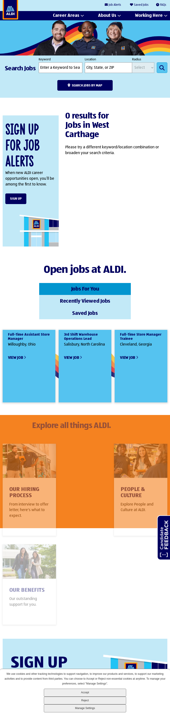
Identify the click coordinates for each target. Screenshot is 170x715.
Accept (85, 692)
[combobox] (108, 67)
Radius (136, 59)
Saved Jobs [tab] (140, 288)
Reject (85, 700)
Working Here (149, 15)
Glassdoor (161, 660)
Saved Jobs (141, 4)
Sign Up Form (83, 620)
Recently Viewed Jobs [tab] (85, 288)
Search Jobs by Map (87, 85)
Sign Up (16, 198)
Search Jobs (162, 67)
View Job (15, 333)
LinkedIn (116, 660)
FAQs (163, 4)
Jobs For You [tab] (30, 288)
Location (90, 59)
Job (115, 5)
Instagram (146, 660)
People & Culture (77, 469)
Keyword (45, 59)
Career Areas (66, 15)
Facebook (131, 660)
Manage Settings (85, 708)
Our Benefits (139, 466)
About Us (107, 15)
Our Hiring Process (24, 469)
